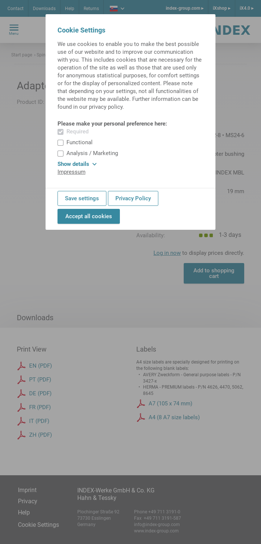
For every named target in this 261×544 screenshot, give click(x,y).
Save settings (82, 198)
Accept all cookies (88, 216)
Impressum (72, 172)
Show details (77, 164)
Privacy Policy (133, 198)
